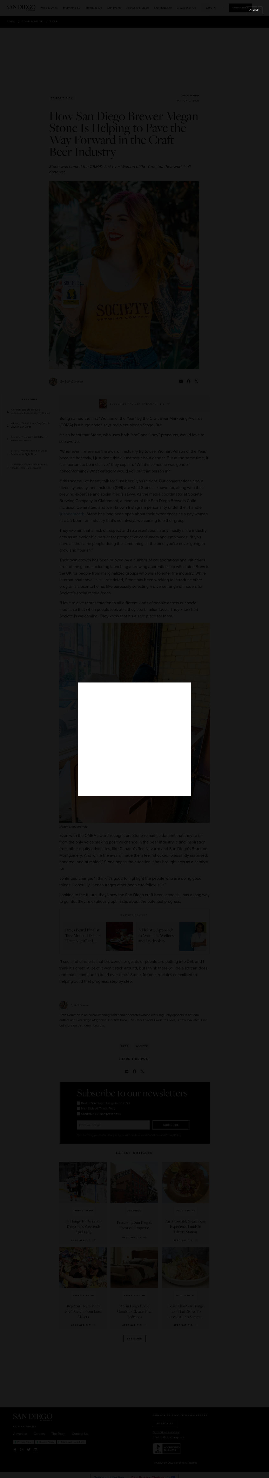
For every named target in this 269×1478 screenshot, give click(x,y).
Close (254, 10)
